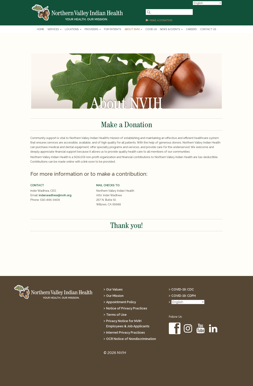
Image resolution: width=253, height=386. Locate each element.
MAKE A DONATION (161, 20)
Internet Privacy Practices (125, 332)
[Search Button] (149, 12)
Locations (73, 29)
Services (54, 29)
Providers (93, 29)
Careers (191, 29)
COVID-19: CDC (182, 289)
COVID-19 (151, 29)
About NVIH (133, 29)
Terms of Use (116, 314)
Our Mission (115, 296)
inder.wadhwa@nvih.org (55, 195)
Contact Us (208, 29)
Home (40, 29)
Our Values (114, 289)
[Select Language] (207, 3)
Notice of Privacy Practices (126, 308)
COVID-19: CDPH (183, 296)
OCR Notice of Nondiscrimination (131, 339)
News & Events (171, 29)
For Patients (112, 29)
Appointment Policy (121, 302)
